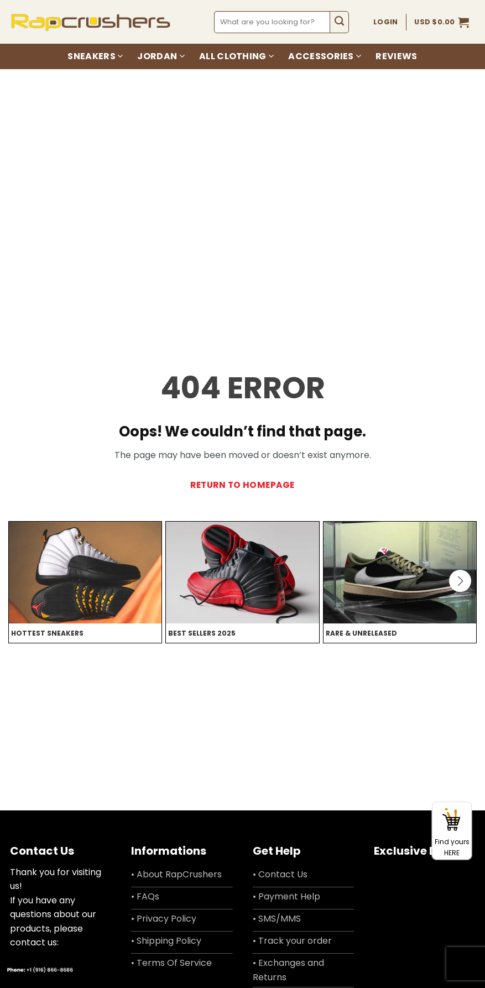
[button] (441, 22)
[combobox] (272, 22)
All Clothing (236, 56)
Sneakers (95, 56)
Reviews (396, 56)
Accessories (324, 56)
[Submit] (339, 22)
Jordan (160, 56)
